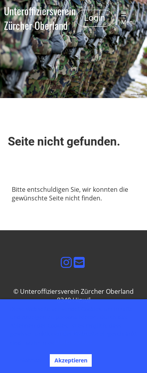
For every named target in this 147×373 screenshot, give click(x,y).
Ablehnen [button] (28, 360)
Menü (128, 18)
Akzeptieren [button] (70, 360)
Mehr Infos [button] (39, 343)
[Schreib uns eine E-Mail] (79, 262)
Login (94, 18)
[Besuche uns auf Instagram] (66, 262)
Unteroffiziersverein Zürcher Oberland (40, 18)
